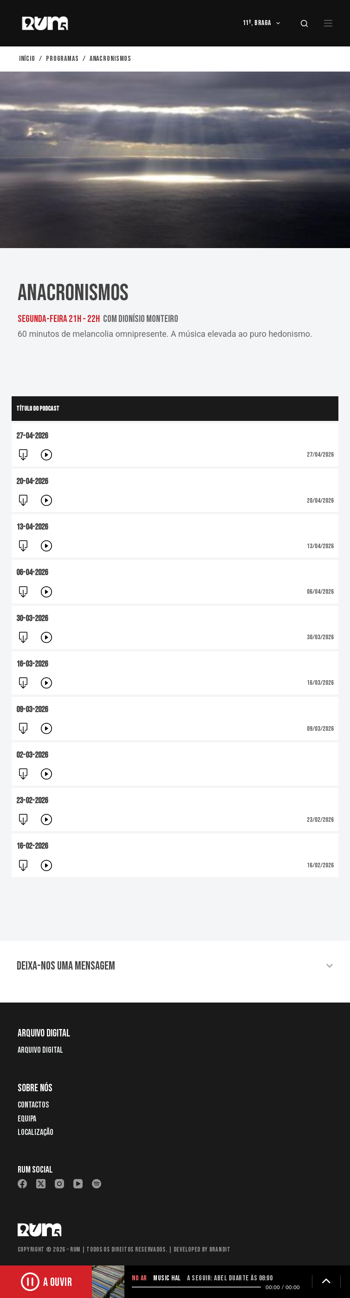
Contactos (33, 1105)
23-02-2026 (32, 804)
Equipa (27, 1119)
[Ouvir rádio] (46, 1281)
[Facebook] (22, 1183)
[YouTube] (78, 1183)
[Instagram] (59, 1183)
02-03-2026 (32, 757)
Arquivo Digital (40, 1050)
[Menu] (328, 23)
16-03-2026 (32, 666)
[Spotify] (96, 1183)
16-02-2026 (32, 849)
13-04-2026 (32, 527)
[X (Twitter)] (40, 1183)
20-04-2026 (32, 481)
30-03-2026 (32, 619)
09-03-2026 (32, 712)
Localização (35, 1132)
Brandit (220, 1249)
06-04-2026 (32, 572)
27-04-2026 (32, 436)
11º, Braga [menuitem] (263, 23)
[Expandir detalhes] (326, 1281)
